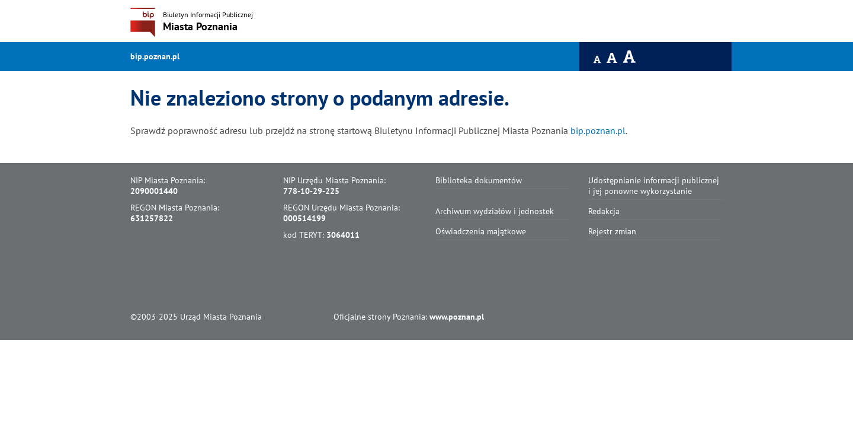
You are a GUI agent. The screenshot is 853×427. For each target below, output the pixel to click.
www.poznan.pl (456, 316)
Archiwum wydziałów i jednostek (494, 211)
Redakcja (604, 211)
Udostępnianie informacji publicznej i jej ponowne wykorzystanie (653, 185)
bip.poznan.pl (154, 56)
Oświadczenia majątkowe (480, 231)
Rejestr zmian (612, 231)
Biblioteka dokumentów (478, 180)
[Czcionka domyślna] (598, 59)
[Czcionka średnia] (612, 58)
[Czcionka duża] (630, 56)
